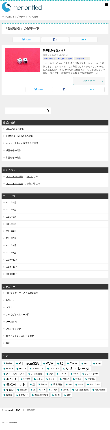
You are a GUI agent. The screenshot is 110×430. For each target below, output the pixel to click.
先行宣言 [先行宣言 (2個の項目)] (26, 379)
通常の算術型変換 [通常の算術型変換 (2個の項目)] (41, 395)
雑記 (8, 343)
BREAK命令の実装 (15, 129)
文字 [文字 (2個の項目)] (43, 390)
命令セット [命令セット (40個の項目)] (16, 384)
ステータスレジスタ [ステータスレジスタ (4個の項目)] (15, 374)
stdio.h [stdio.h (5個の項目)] (9, 368)
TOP (12, 410)
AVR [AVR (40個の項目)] (50, 363)
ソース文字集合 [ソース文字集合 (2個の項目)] (37, 374)
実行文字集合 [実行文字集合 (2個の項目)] (95, 384)
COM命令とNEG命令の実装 (19, 136)
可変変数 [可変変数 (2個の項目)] (91, 379)
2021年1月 (11, 252)
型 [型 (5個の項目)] (33, 384)
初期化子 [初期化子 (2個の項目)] (65, 379)
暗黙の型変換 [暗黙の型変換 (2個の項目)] (100, 390)
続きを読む (94, 81)
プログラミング (81, 58)
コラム (9, 307)
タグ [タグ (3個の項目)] (51, 374)
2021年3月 (11, 238)
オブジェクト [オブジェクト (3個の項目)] (37, 368)
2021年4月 (11, 231)
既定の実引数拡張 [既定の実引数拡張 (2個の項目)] (82, 390)
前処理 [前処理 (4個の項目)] (78, 379)
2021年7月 (11, 209)
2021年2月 (11, 245)
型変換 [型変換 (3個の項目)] (44, 384)
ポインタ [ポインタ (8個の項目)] (11, 379)
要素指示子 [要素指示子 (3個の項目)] (23, 395)
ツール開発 (11, 321)
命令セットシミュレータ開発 (20, 336)
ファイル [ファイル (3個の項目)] (63, 374)
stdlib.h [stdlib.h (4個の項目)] (22, 368)
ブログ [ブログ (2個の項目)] (75, 374)
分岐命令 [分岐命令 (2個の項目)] (52, 379)
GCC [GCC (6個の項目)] (86, 363)
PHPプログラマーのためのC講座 (58, 58)
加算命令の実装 (13, 157)
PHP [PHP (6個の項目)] (98, 363)
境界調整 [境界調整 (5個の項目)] (57, 384)
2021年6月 (11, 217)
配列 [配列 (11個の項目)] (57, 395)
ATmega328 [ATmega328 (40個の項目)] (29, 363)
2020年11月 (11, 267)
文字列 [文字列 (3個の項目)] (54, 390)
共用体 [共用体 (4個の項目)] (40, 379)
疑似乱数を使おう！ (54, 50)
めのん (30, 176)
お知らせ (10, 300)
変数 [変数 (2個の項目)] (70, 384)
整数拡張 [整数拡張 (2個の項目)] (23, 390)
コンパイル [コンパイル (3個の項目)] (54, 368)
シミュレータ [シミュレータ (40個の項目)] (78, 368)
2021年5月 (11, 224)
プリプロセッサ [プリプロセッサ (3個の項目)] (91, 374)
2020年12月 (11, 260)
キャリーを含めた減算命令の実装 (22, 143)
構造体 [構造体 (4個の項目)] (9, 395)
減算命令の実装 (13, 150)
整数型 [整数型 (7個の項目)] (10, 389)
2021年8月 (11, 202)
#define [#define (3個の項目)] (9, 363)
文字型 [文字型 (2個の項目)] (66, 390)
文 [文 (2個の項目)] (34, 390)
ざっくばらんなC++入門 (17, 314)
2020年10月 (11, 274)
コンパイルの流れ (14, 176)
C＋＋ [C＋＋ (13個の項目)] (74, 363)
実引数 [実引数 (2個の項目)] (80, 384)
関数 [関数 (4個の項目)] (69, 395)
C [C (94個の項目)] (61, 363)
